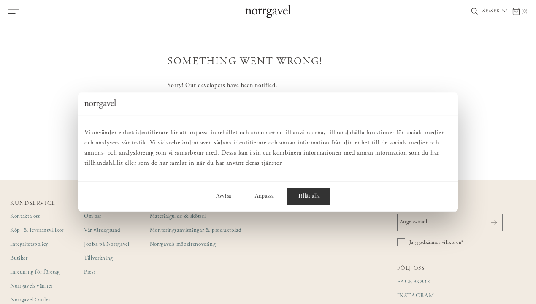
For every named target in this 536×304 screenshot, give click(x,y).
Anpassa (264, 196)
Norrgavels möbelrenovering (183, 244)
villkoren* (453, 242)
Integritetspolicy (29, 244)
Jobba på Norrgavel (107, 244)
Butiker (19, 258)
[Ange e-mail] (450, 222)
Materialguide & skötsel (178, 217)
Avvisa (223, 196)
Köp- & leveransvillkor (37, 230)
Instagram (416, 296)
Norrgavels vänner (31, 286)
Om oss (92, 217)
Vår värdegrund (102, 230)
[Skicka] (494, 222)
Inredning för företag (35, 272)
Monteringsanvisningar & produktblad (196, 230)
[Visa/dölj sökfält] (474, 11)
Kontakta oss (25, 217)
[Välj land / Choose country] (495, 11)
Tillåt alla (309, 196)
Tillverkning (98, 258)
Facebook (414, 282)
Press (89, 272)
